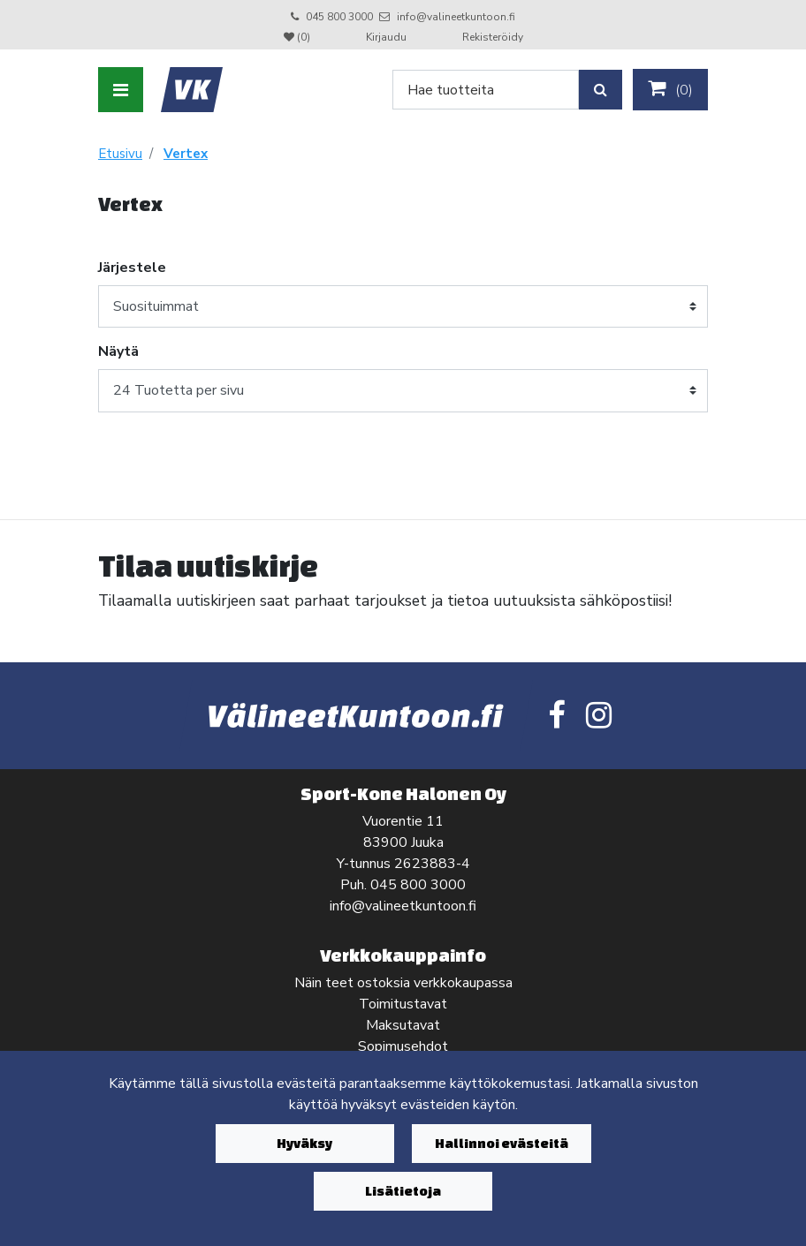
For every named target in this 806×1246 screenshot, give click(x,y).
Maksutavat (403, 1025)
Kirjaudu (387, 37)
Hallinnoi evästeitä (501, 1143)
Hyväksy (304, 1143)
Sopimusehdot (403, 1046)
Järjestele (132, 267)
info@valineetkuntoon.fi (456, 17)
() (670, 89)
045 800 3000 (339, 17)
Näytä (118, 351)
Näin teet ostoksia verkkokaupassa (403, 983)
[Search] (485, 89)
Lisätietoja (403, 1190)
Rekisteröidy (492, 37)
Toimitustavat (403, 1004)
